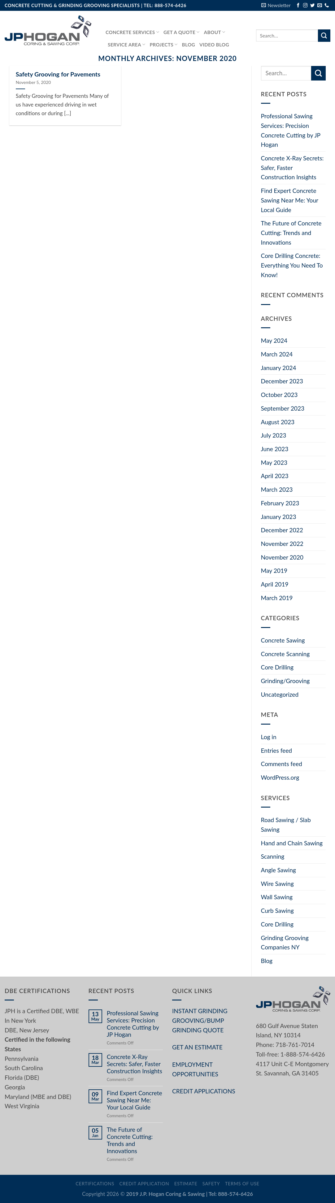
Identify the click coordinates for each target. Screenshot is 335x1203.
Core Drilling (277, 667)
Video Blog (214, 44)
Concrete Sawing (283, 640)
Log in (268, 736)
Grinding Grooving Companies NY (285, 942)
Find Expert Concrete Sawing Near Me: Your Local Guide (289, 200)
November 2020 (282, 557)
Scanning (273, 856)
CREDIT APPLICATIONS (203, 1091)
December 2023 (282, 381)
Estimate (186, 1183)
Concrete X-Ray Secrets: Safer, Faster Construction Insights (292, 168)
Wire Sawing (277, 883)
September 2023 (283, 408)
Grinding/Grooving (285, 680)
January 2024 (278, 367)
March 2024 (277, 354)
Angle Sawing (278, 870)
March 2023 (277, 489)
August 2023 (278, 421)
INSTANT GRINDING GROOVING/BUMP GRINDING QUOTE (199, 1020)
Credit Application (144, 1183)
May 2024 (274, 340)
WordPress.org (280, 777)
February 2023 (280, 503)
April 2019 (275, 584)
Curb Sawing (277, 910)
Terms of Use (242, 1183)
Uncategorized (280, 694)
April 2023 (275, 475)
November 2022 (282, 543)
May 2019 (274, 570)
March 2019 (277, 597)
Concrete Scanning (285, 653)
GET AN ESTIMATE (197, 1047)
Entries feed (276, 750)
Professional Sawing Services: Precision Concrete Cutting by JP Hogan (290, 130)
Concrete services (132, 32)
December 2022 (282, 530)
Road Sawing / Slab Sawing (286, 824)
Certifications (95, 1183)
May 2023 (274, 462)
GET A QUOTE (181, 32)
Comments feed (281, 763)
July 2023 (273, 435)
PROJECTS (163, 44)
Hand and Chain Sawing (292, 843)
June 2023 (275, 448)
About (214, 32)
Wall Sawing (277, 896)
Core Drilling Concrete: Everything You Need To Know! (292, 265)
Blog (188, 44)
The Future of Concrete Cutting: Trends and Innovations (291, 233)
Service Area (126, 44)
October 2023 (279, 394)
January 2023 (278, 516)
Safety (211, 1183)
